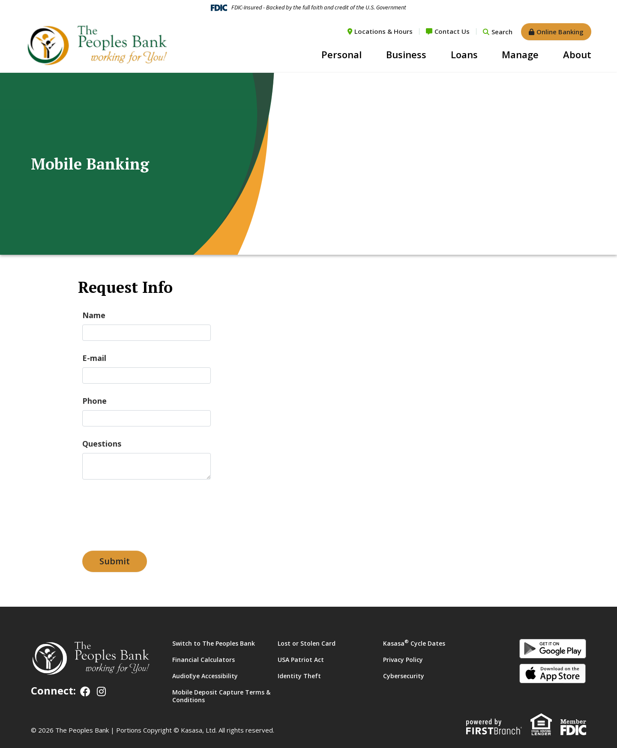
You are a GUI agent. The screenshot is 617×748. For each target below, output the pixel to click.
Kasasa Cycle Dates (414, 643)
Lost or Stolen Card (306, 643)
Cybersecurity (403, 676)
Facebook (85, 691)
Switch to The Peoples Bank (213, 643)
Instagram (101, 691)
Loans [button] (464, 54)
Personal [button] (341, 54)
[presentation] (147, 510)
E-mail (94, 358)
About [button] (577, 54)
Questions (101, 443)
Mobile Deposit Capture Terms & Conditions (221, 696)
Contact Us (452, 31)
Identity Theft (299, 676)
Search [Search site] (501, 31)
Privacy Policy (403, 660)
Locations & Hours (383, 31)
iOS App (552, 673)
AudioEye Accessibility (205, 676)
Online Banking (560, 31)
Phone (94, 401)
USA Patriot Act (301, 660)
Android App (552, 649)
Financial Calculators (203, 660)
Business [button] (406, 54)
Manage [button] (520, 54)
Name (93, 315)
